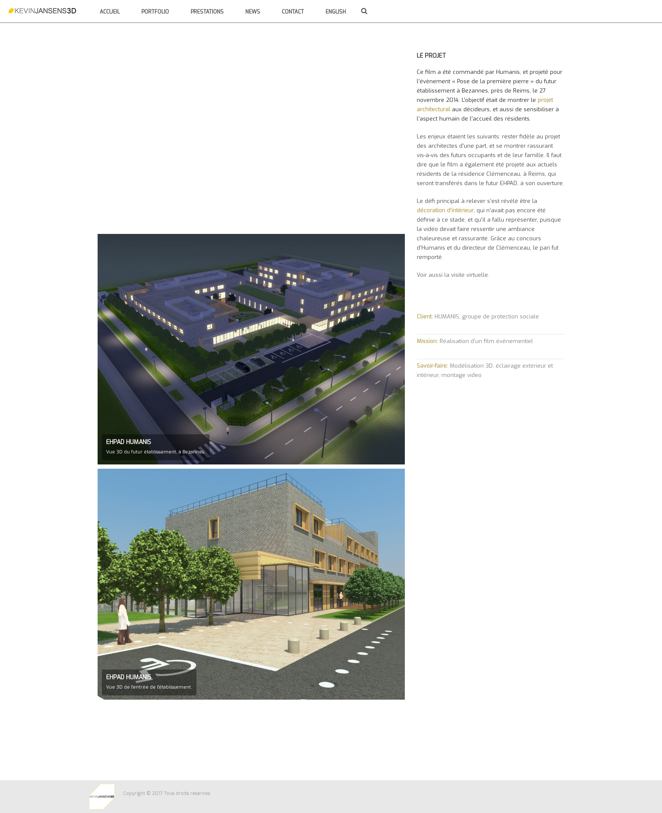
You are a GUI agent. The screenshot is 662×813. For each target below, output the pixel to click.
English (335, 11)
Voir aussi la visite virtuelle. (453, 275)
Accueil (110, 11)
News (252, 11)
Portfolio (155, 11)
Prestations (207, 11)
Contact (293, 11)
